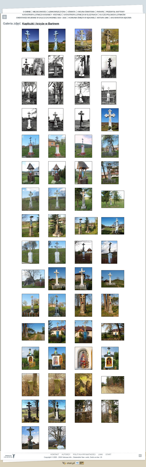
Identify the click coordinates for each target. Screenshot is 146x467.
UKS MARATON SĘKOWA (120, 18)
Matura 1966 (102, 18)
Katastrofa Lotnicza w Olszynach (80, 15)
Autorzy (66, 454)
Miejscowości (39, 12)
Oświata (71, 12)
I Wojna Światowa (86, 12)
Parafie (100, 12)
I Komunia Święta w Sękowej (82, 18)
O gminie (27, 12)
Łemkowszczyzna (57, 12)
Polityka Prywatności (84, 454)
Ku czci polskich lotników (112, 15)
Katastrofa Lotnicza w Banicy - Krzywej (41, 15)
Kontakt (55, 454)
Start (108, 454)
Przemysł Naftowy (115, 12)
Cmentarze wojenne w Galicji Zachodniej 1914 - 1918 (41, 18)
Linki (100, 454)
